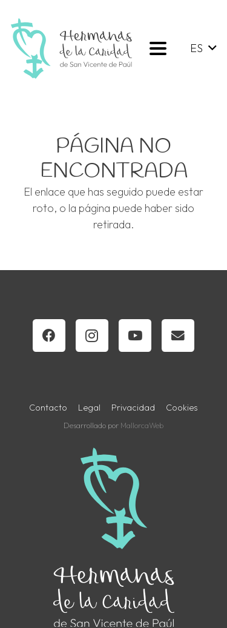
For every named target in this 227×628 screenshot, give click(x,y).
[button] (157, 48)
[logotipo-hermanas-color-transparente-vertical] (113, 537)
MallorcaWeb (141, 425)
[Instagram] (92, 335)
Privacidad (133, 407)
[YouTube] (135, 335)
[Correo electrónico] (178, 335)
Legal (89, 407)
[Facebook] (49, 335)
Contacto (48, 407)
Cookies (182, 407)
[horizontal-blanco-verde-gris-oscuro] (71, 48)
